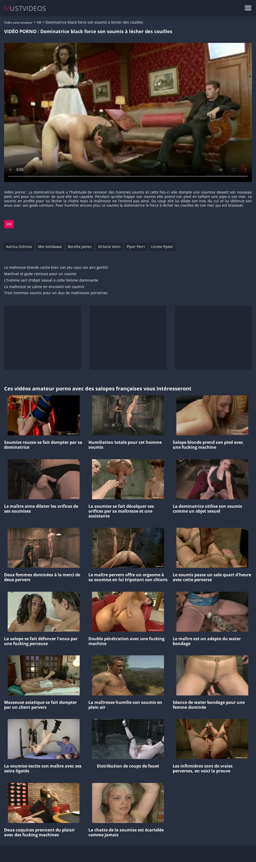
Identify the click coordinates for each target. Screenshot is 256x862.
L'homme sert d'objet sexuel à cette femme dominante (51, 280)
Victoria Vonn (109, 246)
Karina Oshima (19, 246)
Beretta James (80, 246)
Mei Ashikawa (50, 246)
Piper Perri (136, 246)
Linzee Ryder (162, 246)
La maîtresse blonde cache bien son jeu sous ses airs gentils (56, 267)
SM (39, 22)
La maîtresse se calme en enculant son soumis (44, 287)
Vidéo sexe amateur (18, 22)
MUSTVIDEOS (25, 8)
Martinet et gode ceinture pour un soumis (40, 274)
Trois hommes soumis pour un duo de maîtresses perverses (56, 293)
